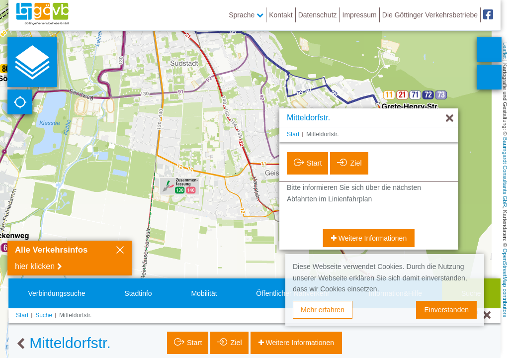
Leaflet (505, 50)
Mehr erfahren (322, 310)
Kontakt (280, 15)
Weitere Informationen (372, 238)
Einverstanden (446, 310)
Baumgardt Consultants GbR (505, 172)
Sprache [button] (246, 15)
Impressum (359, 15)
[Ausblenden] (449, 118)
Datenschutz (317, 15)
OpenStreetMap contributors (505, 283)
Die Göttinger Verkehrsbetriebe (430, 15)
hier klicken (35, 266)
